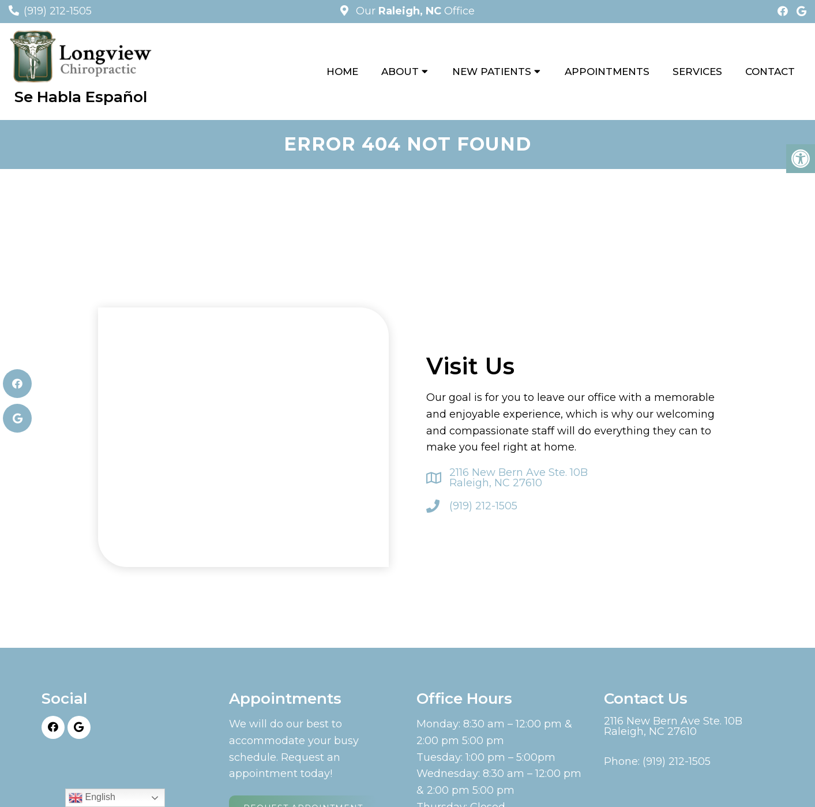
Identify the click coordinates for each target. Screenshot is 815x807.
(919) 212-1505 (58, 11)
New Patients (491, 71)
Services (697, 71)
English (92, 798)
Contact (770, 71)
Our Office (414, 11)
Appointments (607, 71)
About (400, 71)
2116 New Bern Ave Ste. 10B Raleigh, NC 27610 (518, 477)
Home (342, 71)
